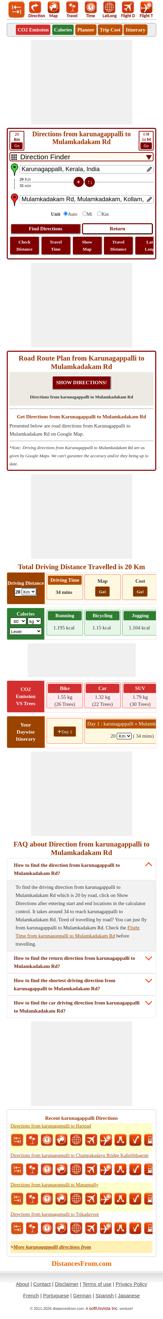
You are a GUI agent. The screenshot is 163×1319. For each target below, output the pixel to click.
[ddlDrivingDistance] (29, 591)
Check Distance (25, 245)
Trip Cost (110, 29)
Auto (72, 214)
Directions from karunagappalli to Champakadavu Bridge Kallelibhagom (79, 1155)
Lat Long (150, 245)
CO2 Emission (33, 29)
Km (105, 214)
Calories (63, 29)
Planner (85, 29)
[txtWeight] (18, 621)
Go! (102, 591)
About (22, 1284)
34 (146, 140)
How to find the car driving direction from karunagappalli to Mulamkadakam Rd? (77, 1007)
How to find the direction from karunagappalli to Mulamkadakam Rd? (67, 869)
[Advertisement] (81, 82)
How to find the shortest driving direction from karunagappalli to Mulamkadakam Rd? (64, 984)
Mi (89, 214)
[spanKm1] (124, 736)
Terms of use (96, 1284)
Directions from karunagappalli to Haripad (50, 1126)
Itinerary (135, 29)
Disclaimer (66, 1284)
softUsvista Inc (103, 1308)
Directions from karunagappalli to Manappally (54, 1184)
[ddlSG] (25, 631)
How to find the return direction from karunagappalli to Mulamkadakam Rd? (74, 962)
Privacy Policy (131, 1284)
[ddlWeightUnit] (34, 621)
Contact (42, 1284)
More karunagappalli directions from (52, 1247)
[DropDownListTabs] (81, 156)
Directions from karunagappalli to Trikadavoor (54, 1214)
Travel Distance (118, 245)
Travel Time (56, 245)
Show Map (87, 245)
